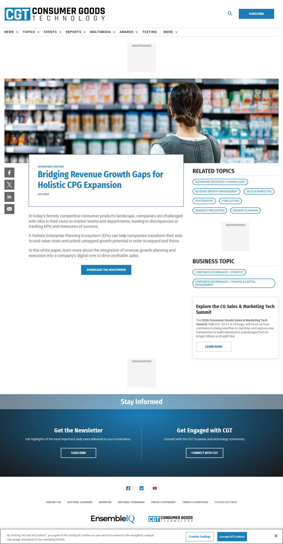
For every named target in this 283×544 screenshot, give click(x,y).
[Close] (276, 536)
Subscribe (256, 14)
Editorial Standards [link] (131, 502)
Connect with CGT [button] (204, 453)
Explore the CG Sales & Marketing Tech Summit (235, 309)
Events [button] (50, 32)
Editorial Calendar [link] (79, 502)
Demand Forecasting (209, 210)
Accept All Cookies (232, 536)
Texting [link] (149, 32)
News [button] (9, 32)
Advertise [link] (105, 502)
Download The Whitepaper (106, 270)
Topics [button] (29, 32)
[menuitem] (13, 32)
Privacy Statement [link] (163, 502)
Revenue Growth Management (216, 191)
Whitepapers (204, 201)
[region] (141, 536)
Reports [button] (73, 32)
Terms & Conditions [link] (195, 502)
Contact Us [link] (53, 502)
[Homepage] (54, 14)
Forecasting (230, 201)
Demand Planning (245, 210)
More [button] (168, 32)
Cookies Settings (226, 502)
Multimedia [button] (100, 32)
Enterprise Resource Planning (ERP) (220, 181)
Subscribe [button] (78, 453)
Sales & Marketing (259, 191)
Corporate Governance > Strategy (219, 272)
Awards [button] (127, 32)
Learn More (213, 347)
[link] (9, 172)
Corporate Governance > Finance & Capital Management (225, 283)
